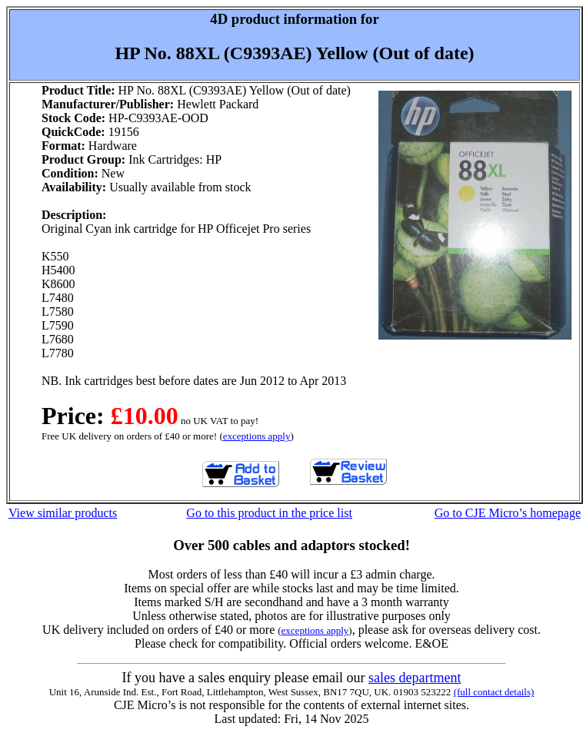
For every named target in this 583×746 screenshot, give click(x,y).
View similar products (62, 512)
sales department (414, 677)
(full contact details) (494, 692)
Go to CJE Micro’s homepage (508, 512)
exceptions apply (257, 436)
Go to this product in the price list (269, 512)
